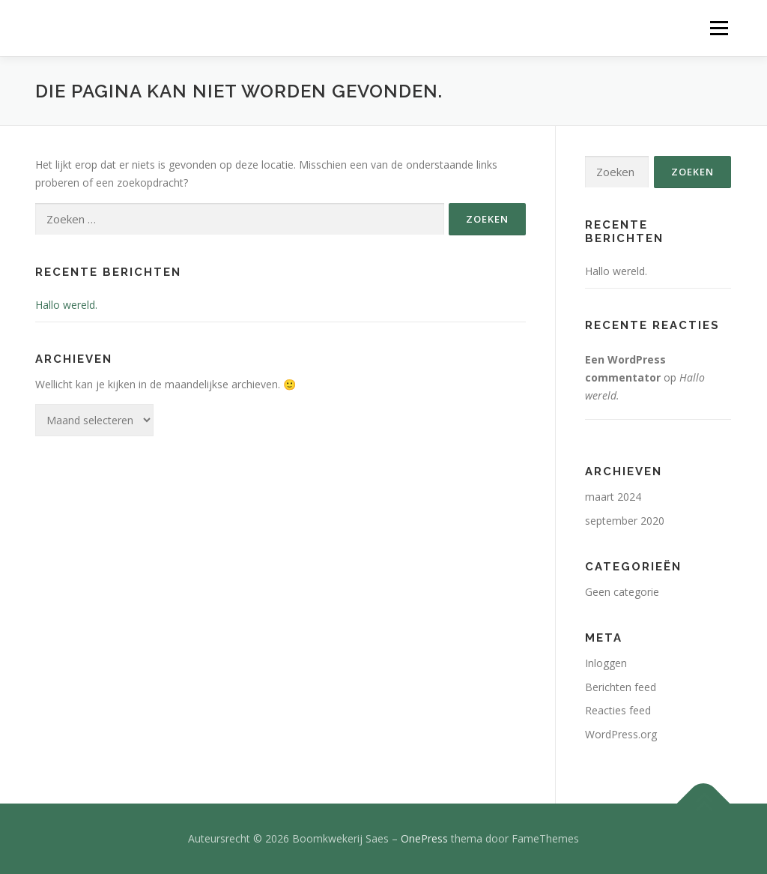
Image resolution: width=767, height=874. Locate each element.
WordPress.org (621, 734)
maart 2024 (613, 496)
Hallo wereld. (66, 305)
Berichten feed (620, 687)
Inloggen (606, 663)
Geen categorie (622, 592)
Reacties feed (618, 710)
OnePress (424, 838)
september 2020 (624, 520)
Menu (719, 28)
